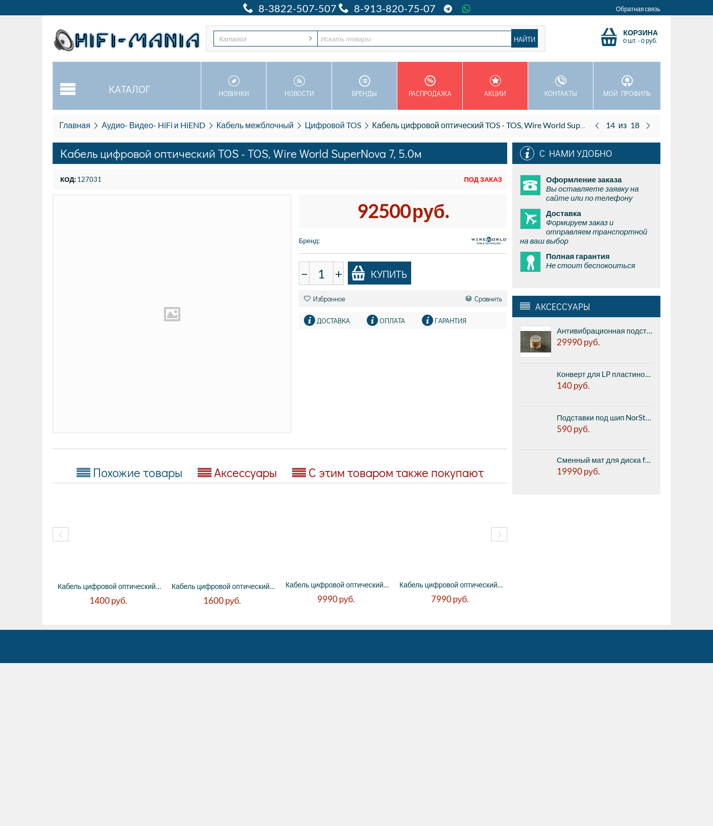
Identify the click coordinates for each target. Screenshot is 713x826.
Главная (74, 125)
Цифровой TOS (333, 125)
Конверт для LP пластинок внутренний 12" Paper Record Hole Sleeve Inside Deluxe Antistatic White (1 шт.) (605, 374)
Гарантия (450, 320)
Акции (495, 86)
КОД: (68, 179)
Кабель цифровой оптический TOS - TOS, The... (337, 584)
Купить (379, 273)
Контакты (560, 86)
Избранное (324, 298)
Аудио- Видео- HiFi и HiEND (153, 125)
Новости (299, 86)
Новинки (233, 86)
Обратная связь (638, 9)
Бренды (364, 86)
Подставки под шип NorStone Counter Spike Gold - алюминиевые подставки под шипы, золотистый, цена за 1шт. (605, 417)
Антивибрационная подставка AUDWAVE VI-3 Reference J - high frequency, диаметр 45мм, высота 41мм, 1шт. (605, 330)
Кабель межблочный (255, 125)
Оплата (392, 320)
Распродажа (429, 86)
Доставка (333, 320)
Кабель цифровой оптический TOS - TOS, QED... (109, 586)
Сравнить (483, 298)
